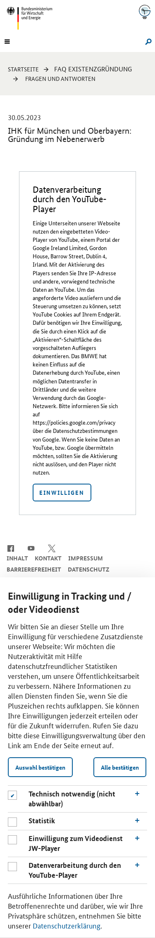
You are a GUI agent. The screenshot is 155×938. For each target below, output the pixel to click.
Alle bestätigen (120, 767)
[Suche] (146, 41)
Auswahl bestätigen (40, 767)
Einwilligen (61, 492)
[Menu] (7, 40)
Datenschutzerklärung (66, 925)
